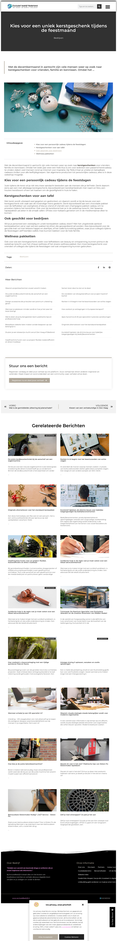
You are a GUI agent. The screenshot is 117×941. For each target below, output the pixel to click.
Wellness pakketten (45, 154)
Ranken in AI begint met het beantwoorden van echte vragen (86, 301)
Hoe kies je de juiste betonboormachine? (25, 764)
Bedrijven (58, 38)
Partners (101, 867)
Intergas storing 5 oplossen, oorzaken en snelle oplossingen (80, 663)
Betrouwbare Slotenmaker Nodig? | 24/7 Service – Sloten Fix (32, 815)
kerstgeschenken (86, 165)
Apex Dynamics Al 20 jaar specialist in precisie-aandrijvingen (86, 317)
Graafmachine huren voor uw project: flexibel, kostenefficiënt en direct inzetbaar (27, 561)
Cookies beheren (72, 937)
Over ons (81, 867)
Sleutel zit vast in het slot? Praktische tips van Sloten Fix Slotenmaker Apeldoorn (84, 764)
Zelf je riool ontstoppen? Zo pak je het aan (78, 815)
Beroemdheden (100, 871)
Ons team (91, 867)
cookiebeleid (66, 927)
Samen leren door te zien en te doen (76, 288)
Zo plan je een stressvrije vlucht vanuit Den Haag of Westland (30, 332)
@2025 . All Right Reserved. (25, 898)
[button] (83, 904)
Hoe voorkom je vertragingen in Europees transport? (83, 309)
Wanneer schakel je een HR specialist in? (25, 713)
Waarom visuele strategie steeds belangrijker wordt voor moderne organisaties (84, 714)
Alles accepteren (45, 937)
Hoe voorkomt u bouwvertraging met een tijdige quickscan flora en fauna (28, 663)
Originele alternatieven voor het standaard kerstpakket (84, 325)
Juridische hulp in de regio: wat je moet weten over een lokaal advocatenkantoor (83, 561)
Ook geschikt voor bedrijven (49, 151)
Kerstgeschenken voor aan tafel (50, 147)
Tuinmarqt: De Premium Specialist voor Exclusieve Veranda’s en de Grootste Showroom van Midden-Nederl (83, 612)
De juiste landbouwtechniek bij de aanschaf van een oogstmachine (30, 460)
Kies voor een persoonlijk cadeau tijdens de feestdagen (61, 144)
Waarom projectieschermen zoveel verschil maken (25, 288)
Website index (83, 874)
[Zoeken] (99, 6)
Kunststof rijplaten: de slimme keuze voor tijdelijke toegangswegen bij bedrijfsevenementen (82, 333)
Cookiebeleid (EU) (84, 871)
